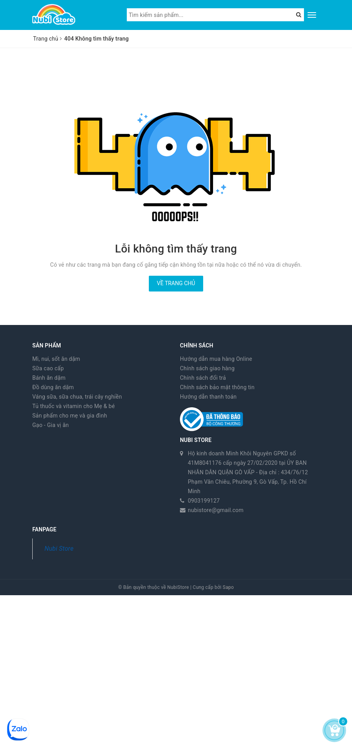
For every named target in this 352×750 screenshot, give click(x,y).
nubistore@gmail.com (216, 510)
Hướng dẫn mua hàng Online (216, 359)
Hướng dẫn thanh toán (208, 397)
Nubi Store (59, 548)
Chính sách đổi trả (203, 378)
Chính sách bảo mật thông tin (217, 387)
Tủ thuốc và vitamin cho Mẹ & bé (73, 406)
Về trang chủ (176, 283)
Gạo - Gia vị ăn (50, 425)
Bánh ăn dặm (49, 378)
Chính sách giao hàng (207, 368)
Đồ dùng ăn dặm (53, 387)
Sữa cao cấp (48, 368)
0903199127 (204, 501)
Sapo (228, 587)
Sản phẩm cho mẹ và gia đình (69, 415)
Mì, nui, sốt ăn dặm (56, 359)
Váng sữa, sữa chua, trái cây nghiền (77, 397)
